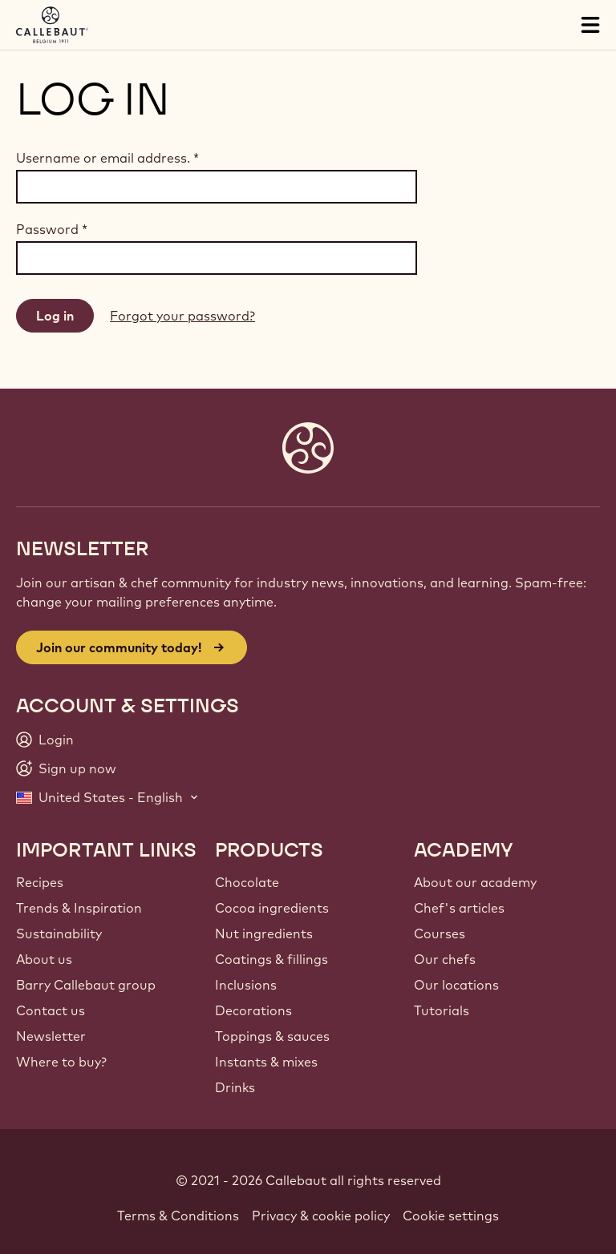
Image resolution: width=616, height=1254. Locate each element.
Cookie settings (451, 1216)
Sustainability (59, 933)
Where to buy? (61, 1062)
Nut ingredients (264, 933)
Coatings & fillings (271, 959)
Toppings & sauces (272, 1036)
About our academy (475, 882)
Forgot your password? (182, 316)
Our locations (456, 985)
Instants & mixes (266, 1062)
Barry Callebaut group (86, 985)
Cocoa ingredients (272, 908)
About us (44, 959)
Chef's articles (459, 908)
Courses (439, 933)
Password (51, 229)
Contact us (50, 1010)
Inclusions (246, 985)
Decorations (253, 1010)
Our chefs (445, 959)
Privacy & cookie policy (321, 1216)
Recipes (39, 882)
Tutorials (441, 1010)
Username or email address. (107, 158)
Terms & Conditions (178, 1216)
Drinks (235, 1087)
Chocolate (247, 882)
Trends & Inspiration (79, 908)
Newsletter (51, 1036)
